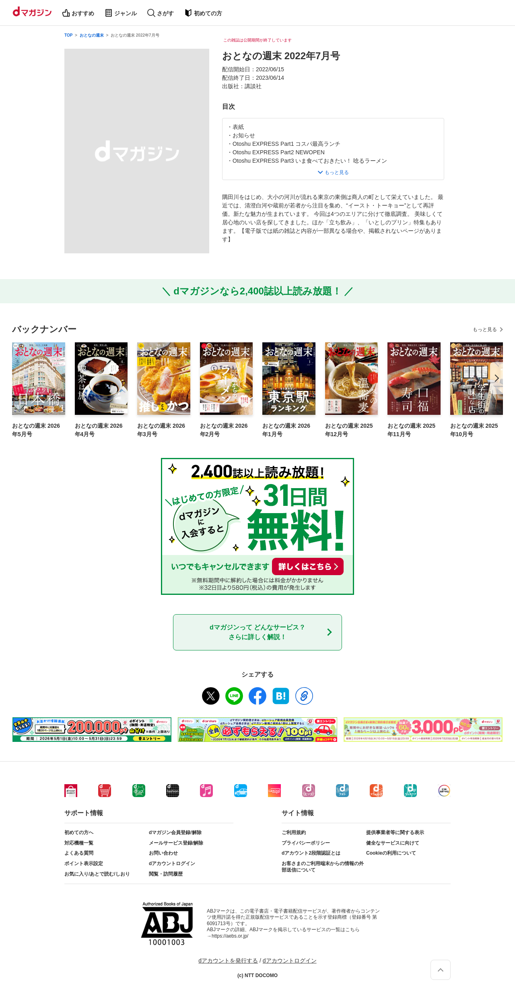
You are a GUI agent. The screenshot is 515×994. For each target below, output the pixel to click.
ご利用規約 (294, 832)
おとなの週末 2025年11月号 (411, 429)
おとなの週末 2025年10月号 (474, 429)
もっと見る (485, 329)
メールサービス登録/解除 (176, 843)
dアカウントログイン (172, 863)
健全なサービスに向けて (392, 843)
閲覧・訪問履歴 (166, 874)
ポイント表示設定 (83, 863)
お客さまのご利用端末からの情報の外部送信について (323, 867)
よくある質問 (78, 853)
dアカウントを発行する (228, 960)
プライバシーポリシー (306, 843)
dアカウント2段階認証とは (311, 853)
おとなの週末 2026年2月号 (224, 429)
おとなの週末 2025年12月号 (349, 429)
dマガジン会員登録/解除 (175, 832)
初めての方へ (78, 832)
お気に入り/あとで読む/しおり (97, 874)
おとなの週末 (92, 35)
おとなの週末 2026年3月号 (161, 429)
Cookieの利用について (391, 853)
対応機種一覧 (78, 843)
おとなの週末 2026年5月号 (36, 429)
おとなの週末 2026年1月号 (286, 429)
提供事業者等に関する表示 (395, 832)
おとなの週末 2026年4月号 (99, 429)
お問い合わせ (163, 853)
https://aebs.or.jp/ (230, 936)
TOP (68, 35)
